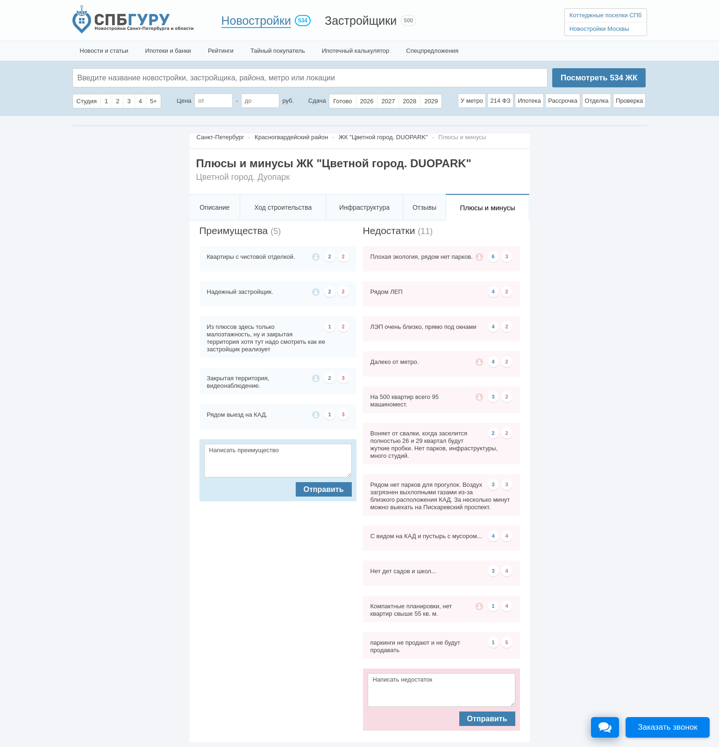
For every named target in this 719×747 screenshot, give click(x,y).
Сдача (317, 100)
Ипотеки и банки (168, 50)
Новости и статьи (104, 50)
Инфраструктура (364, 207)
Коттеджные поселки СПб (606, 15)
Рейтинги (221, 50)
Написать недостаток (441, 690)
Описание (214, 207)
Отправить (324, 489)
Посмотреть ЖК (599, 77)
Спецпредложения (432, 50)
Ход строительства (283, 207)
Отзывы (424, 207)
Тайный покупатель (277, 50)
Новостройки (256, 20)
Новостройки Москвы (599, 28)
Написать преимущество (278, 460)
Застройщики (361, 20)
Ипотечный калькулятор (356, 50)
